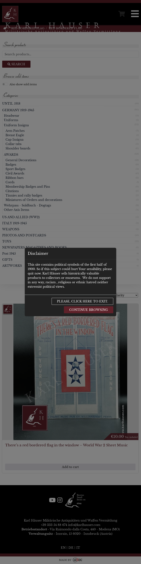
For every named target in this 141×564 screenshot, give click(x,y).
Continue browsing (88, 310)
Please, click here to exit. (82, 301)
